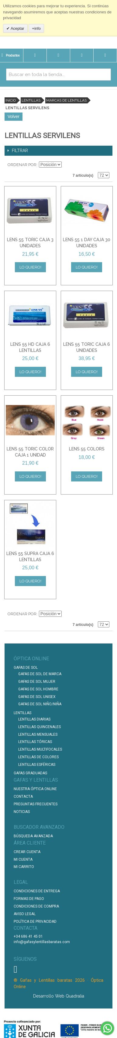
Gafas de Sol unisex (37, 697)
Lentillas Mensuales (37, 734)
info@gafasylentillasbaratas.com (42, 942)
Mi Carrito (24, 867)
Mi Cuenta (23, 859)
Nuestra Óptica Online (36, 789)
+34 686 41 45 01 (28, 936)
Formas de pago (29, 899)
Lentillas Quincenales (39, 727)
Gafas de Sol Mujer (36, 681)
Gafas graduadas (30, 773)
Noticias (22, 812)
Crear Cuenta (27, 852)
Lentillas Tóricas (35, 742)
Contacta (23, 796)
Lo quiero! (30, 267)
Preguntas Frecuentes (35, 804)
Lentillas (31, 100)
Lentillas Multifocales (40, 749)
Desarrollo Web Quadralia (58, 996)
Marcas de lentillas (66, 100)
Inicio (10, 100)
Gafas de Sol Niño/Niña (39, 704)
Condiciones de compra (36, 906)
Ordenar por (22, 164)
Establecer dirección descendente (67, 164)
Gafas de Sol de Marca (39, 674)
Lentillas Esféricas (36, 764)
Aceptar (17, 28)
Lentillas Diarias (34, 719)
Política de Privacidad (35, 921)
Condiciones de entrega (37, 891)
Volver (13, 116)
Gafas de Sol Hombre (38, 689)
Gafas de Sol (26, 667)
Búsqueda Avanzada (33, 836)
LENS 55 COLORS (87, 448)
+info (36, 28)
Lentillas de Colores (38, 757)
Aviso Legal (25, 914)
